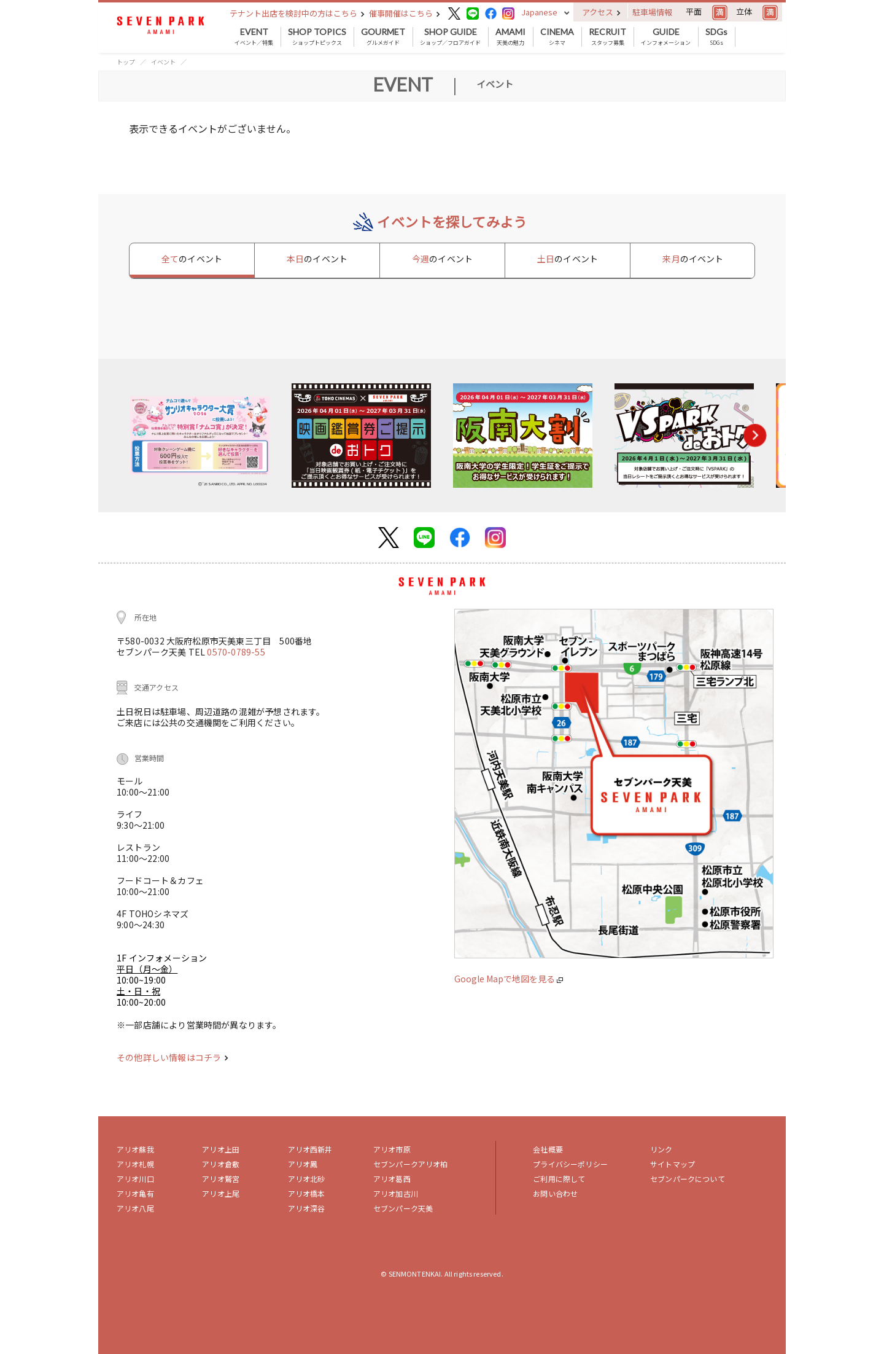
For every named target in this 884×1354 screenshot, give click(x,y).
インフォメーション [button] (666, 37)
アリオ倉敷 (220, 1164)
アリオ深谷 (306, 1208)
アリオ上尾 (220, 1193)
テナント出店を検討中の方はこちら (297, 13)
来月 (692, 258)
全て (191, 258)
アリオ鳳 (303, 1164)
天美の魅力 (510, 37)
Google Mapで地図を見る (508, 978)
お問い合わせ (555, 1193)
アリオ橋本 (306, 1193)
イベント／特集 (254, 37)
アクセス (601, 12)
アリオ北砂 (306, 1178)
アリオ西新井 (310, 1149)
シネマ (557, 37)
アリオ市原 (392, 1149)
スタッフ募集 (607, 37)
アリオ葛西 (392, 1178)
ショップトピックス (317, 37)
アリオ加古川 (395, 1193)
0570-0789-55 (236, 652)
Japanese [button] (539, 12)
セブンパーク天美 (403, 1208)
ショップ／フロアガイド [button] (450, 37)
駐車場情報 (652, 12)
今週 (442, 258)
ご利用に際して (559, 1178)
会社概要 (548, 1149)
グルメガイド (383, 37)
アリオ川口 (135, 1178)
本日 (317, 258)
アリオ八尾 (135, 1208)
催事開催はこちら (404, 13)
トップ (126, 61)
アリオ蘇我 (135, 1149)
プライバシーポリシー (570, 1164)
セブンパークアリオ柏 (410, 1164)
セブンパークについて (687, 1178)
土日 (567, 258)
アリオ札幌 (135, 1164)
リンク (661, 1149)
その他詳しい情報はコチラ (172, 1057)
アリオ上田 (220, 1149)
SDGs (716, 37)
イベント (163, 61)
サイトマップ (672, 1164)
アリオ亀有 (135, 1193)
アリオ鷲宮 (220, 1178)
